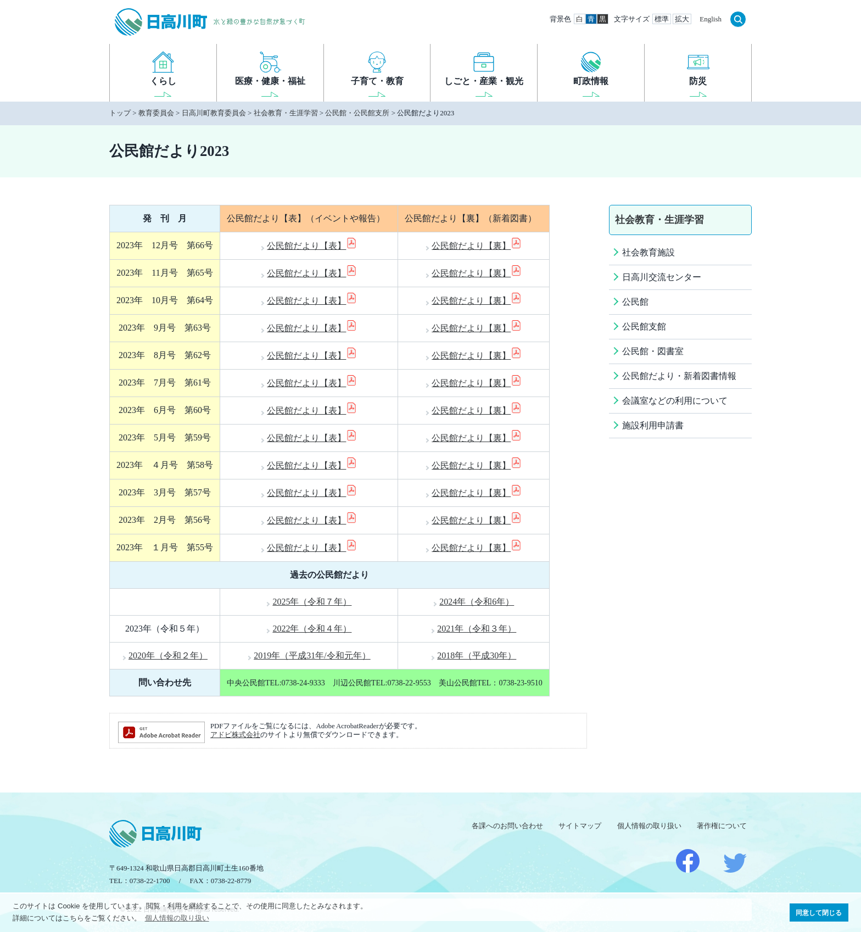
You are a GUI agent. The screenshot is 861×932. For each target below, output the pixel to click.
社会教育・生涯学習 (286, 113)
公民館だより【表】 (312, 245)
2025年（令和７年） (311, 601)
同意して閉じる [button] (819, 912)
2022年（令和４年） (311, 628)
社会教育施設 (648, 252)
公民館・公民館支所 (357, 113)
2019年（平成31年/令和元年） (312, 655)
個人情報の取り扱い (649, 826)
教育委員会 (156, 113)
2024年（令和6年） (476, 601)
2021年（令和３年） (476, 628)
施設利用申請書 (653, 425)
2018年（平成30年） (476, 655)
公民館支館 (644, 326)
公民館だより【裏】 (477, 245)
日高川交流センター (661, 277)
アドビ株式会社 (235, 735)
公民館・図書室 (653, 351)
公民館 (635, 301)
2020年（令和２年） (168, 655)
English (711, 19)
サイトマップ (579, 826)
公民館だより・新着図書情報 (679, 376)
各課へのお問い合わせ (507, 826)
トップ (120, 113)
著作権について (722, 826)
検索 (738, 19)
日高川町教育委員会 (214, 113)
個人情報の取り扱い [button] (177, 918)
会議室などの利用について (675, 400)
